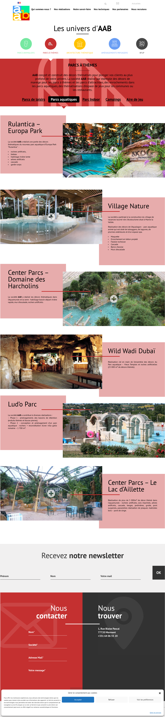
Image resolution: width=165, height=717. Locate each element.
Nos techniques (101, 9)
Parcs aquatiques (64, 99)
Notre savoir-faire (82, 9)
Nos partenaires (120, 9)
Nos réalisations (62, 9)
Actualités (136, 3)
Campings (113, 99)
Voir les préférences (145, 699)
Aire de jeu (134, 99)
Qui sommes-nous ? (41, 9)
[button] (160, 693)
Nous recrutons (139, 9)
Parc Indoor (91, 99)
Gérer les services (155, 713)
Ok (158, 572)
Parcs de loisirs (33, 99)
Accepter (78, 699)
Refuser (111, 699)
